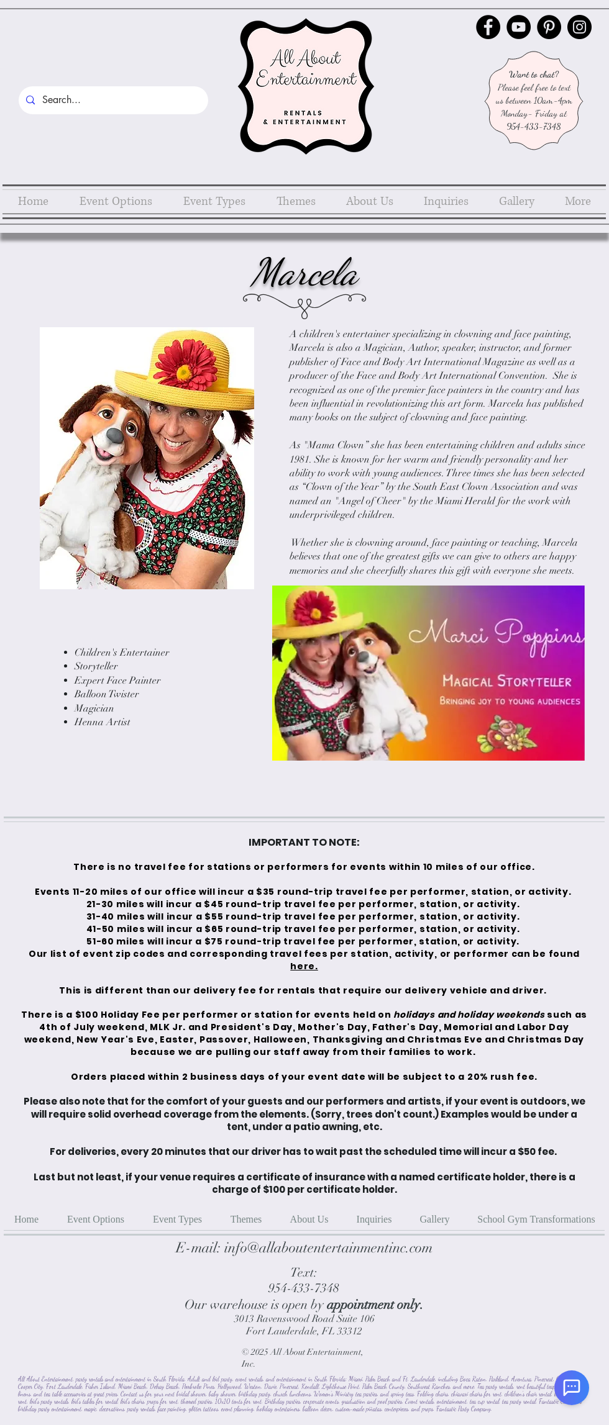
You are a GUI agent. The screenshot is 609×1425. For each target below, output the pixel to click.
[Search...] (112, 100)
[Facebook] (488, 27)
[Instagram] (579, 27)
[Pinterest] (549, 27)
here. (304, 966)
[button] (116, 201)
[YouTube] (518, 27)
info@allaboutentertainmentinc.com (328, 1248)
